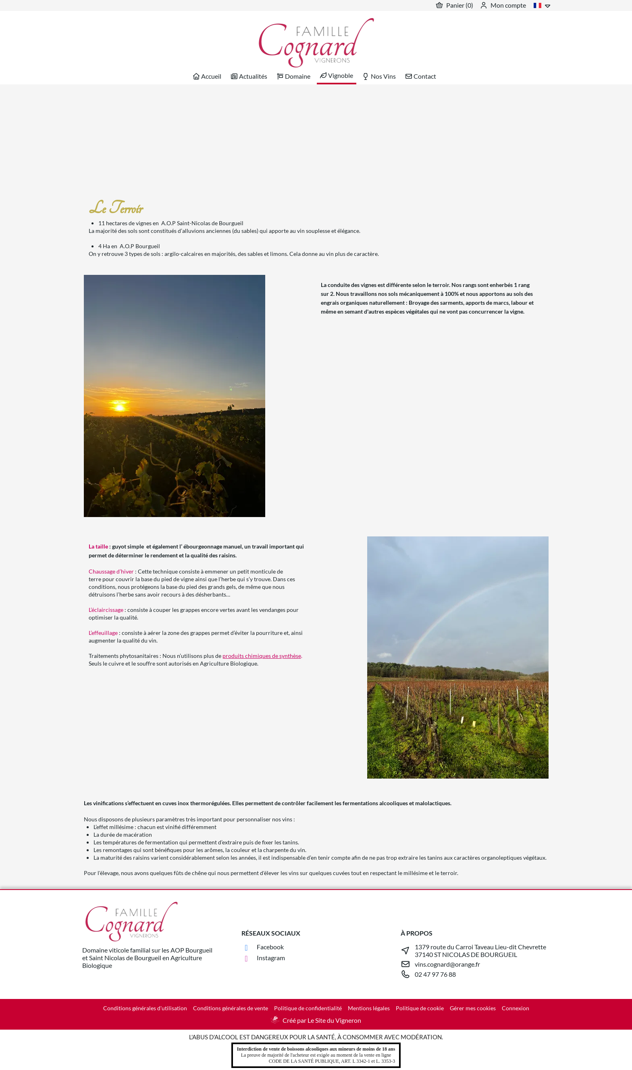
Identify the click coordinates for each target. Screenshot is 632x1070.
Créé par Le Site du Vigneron (322, 1020)
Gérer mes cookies (473, 1008)
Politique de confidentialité (308, 1008)
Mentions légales (369, 1008)
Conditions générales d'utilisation (145, 1008)
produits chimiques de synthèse (261, 655)
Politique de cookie (420, 1008)
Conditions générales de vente (230, 1008)
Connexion (515, 1008)
